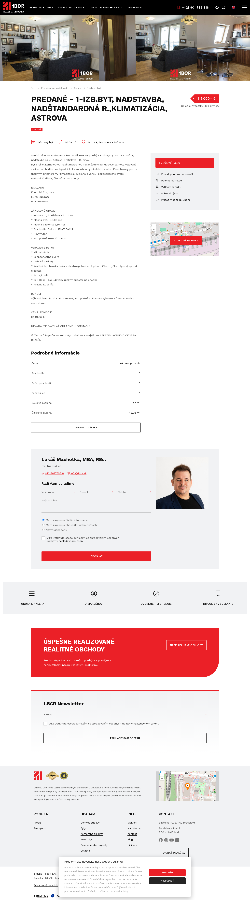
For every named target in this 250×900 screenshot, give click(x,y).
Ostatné (85, 850)
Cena (34, 363)
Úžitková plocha (41, 412)
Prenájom (39, 828)
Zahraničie (134, 7)
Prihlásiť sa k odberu (125, 738)
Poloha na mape (168, 180)
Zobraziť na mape (186, 240)
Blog (130, 839)
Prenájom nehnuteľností (54, 88)
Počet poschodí (41, 383)
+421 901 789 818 (193, 7)
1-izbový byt (94, 88)
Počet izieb (38, 393)
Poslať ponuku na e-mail (174, 174)
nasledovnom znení (71, 541)
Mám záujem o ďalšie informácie (67, 520)
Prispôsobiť (167, 880)
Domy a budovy (90, 822)
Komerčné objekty (92, 833)
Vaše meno (48, 492)
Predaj (37, 822)
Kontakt (132, 833)
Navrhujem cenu (56, 529)
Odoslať (96, 556)
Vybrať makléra (174, 852)
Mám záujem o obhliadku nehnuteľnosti (71, 525)
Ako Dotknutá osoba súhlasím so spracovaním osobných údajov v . (83, 539)
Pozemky (86, 839)
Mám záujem (166, 193)
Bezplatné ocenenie (71, 7)
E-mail (84, 492)
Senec (77, 88)
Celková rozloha (41, 402)
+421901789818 (54, 473)
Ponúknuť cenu (169, 162)
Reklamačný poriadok (46, 885)
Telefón (122, 492)
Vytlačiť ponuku (168, 187)
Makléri (132, 822)
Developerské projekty (106, 7)
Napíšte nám (135, 828)
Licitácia (132, 845)
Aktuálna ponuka (41, 7)
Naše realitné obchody (186, 645)
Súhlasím (167, 872)
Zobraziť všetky (85, 427)
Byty (83, 828)
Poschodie (37, 373)
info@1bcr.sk (78, 473)
